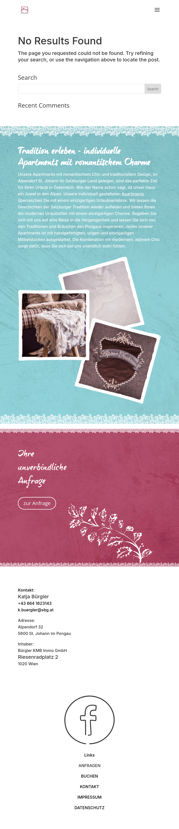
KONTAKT (89, 786)
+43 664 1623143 (35, 603)
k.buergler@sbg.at (36, 609)
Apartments (133, 193)
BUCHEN (89, 776)
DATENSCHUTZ (89, 807)
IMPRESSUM (89, 797)
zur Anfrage (37, 503)
